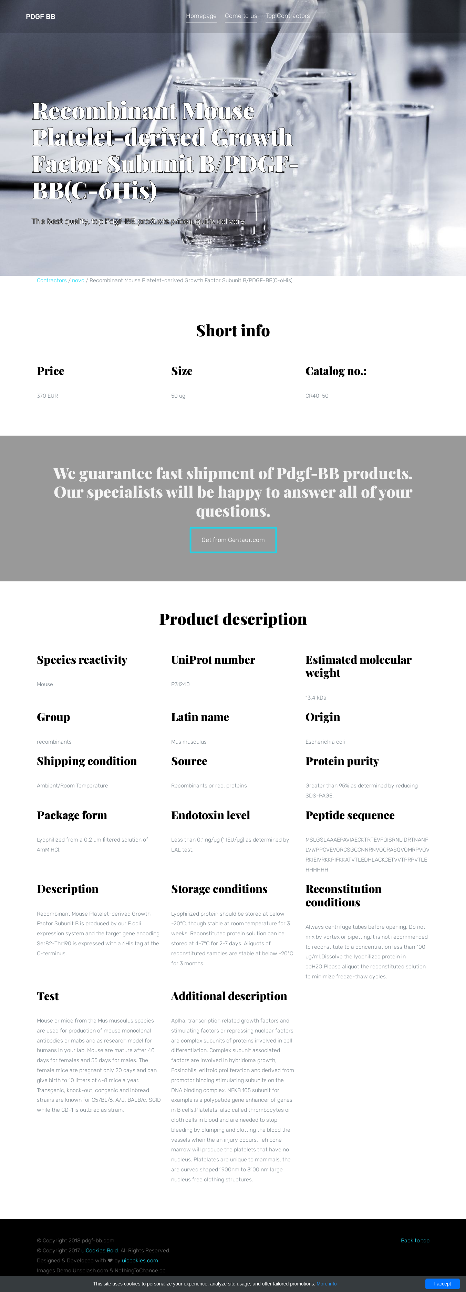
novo (78, 280)
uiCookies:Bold (99, 1250)
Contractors (52, 280)
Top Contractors (288, 16)
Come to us (241, 16)
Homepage (201, 16)
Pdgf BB (40, 16)
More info (326, 1283)
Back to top (415, 1240)
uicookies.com (140, 1260)
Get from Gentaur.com (232, 539)
